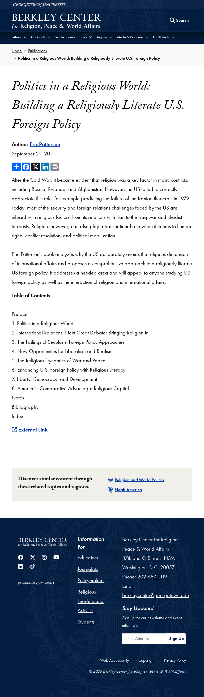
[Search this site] (179, 20)
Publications (37, 51)
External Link (30, 429)
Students (86, 621)
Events (70, 37)
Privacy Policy (175, 660)
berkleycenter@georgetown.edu (155, 595)
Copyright (146, 660)
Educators (88, 557)
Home (17, 51)
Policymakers (91, 580)
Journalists (88, 568)
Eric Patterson (45, 144)
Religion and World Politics (139, 479)
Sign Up (176, 638)
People (59, 37)
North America (128, 490)
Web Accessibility (114, 660)
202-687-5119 (152, 576)
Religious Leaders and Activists (91, 601)
